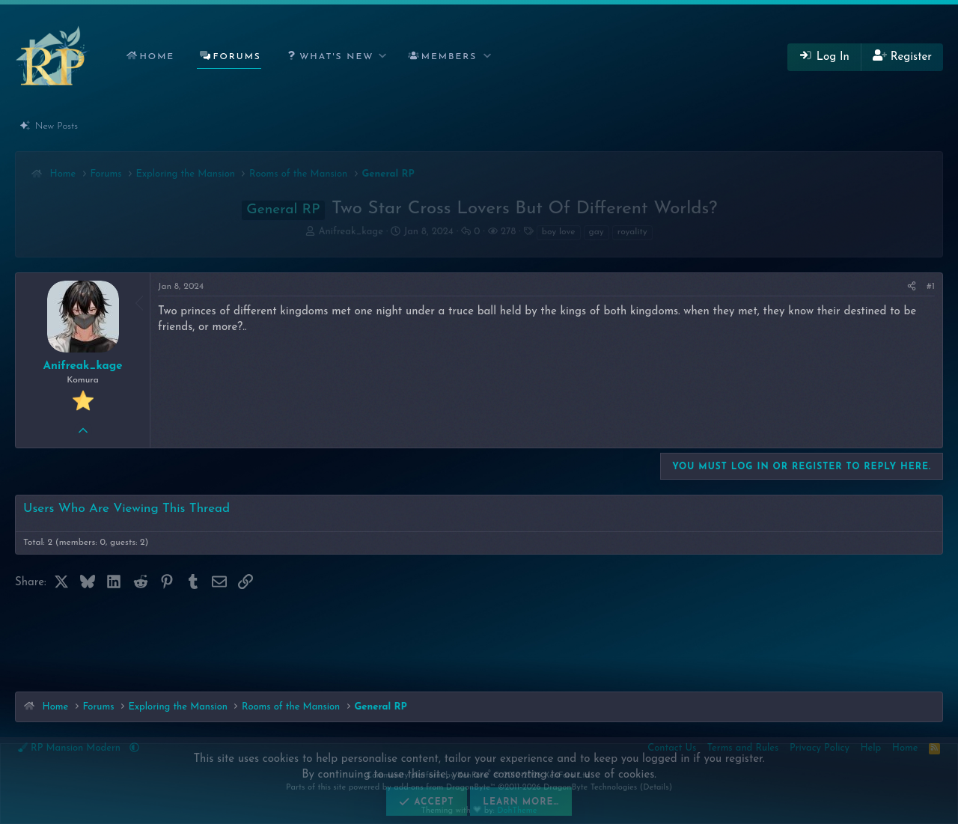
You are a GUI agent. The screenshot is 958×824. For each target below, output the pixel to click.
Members (449, 56)
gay (596, 232)
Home (156, 56)
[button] (333, 57)
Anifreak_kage (350, 231)
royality (632, 232)
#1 (931, 286)
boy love (559, 232)
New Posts (56, 126)
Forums (237, 56)
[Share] (911, 287)
